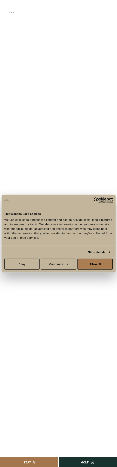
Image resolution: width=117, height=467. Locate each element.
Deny (21, 263)
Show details (97, 252)
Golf (87, 462)
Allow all (95, 263)
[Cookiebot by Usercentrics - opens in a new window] (96, 200)
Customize (58, 263)
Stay (29, 462)
